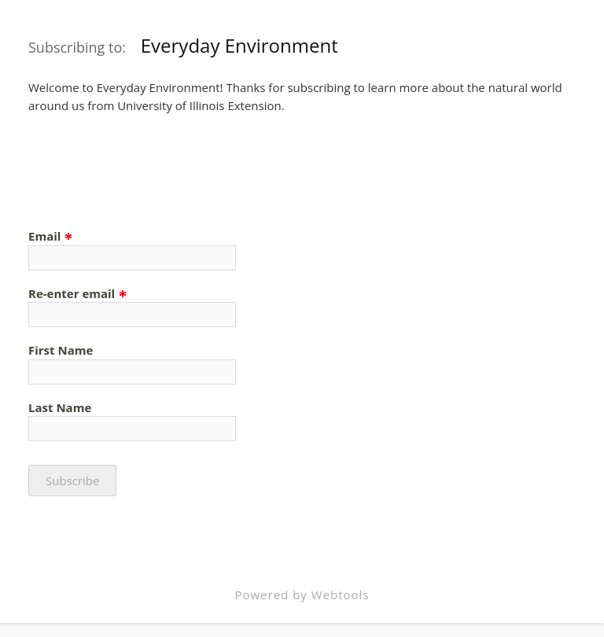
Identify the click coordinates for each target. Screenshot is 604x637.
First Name (60, 350)
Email (50, 236)
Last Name (59, 407)
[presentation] (147, 168)
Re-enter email (77, 293)
